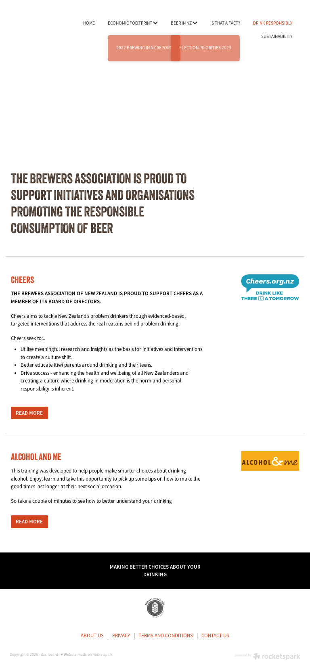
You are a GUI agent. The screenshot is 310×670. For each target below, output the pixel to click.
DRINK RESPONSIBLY (272, 23)
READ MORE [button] (29, 413)
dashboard (49, 654)
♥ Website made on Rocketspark (87, 654)
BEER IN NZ (184, 23)
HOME (89, 23)
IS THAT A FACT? (225, 23)
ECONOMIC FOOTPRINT (133, 23)
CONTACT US (215, 635)
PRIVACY (121, 635)
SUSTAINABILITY (276, 36)
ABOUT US (92, 635)
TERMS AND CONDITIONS (165, 635)
